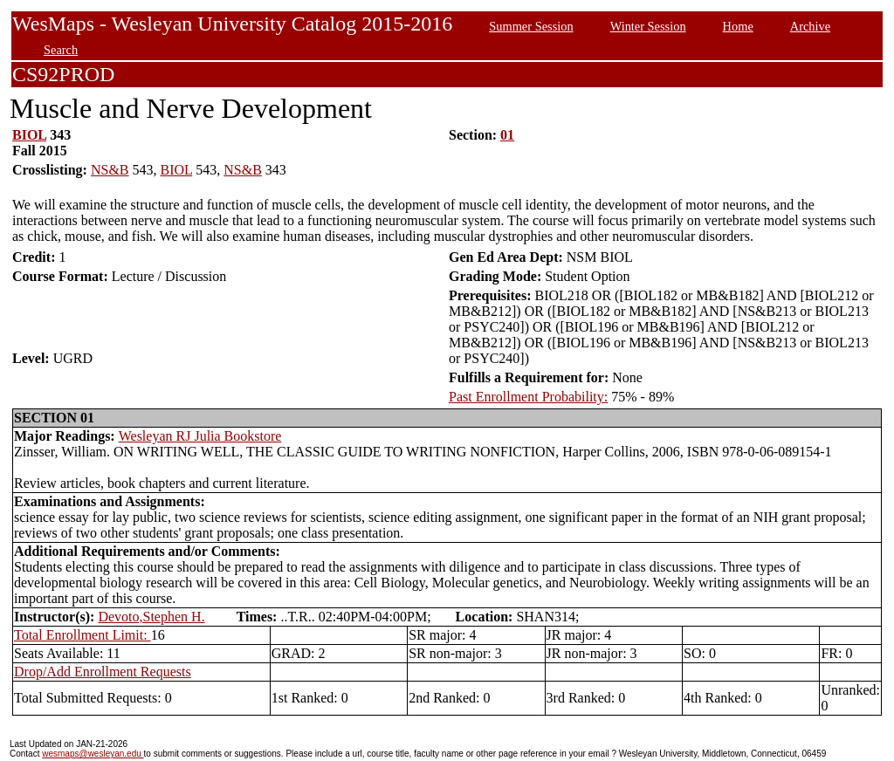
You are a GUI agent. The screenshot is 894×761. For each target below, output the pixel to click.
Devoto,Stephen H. (151, 616)
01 (507, 134)
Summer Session (531, 26)
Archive (810, 26)
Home (738, 26)
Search (61, 50)
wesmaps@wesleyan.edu (92, 753)
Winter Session (648, 26)
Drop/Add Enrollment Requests (102, 671)
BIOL (29, 134)
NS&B (110, 169)
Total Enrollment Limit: (82, 634)
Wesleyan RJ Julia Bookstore (200, 435)
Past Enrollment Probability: (528, 396)
